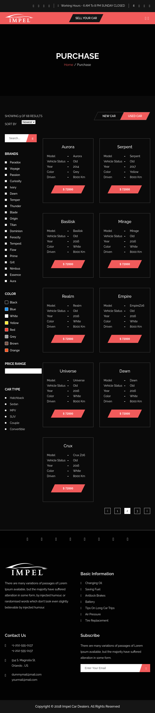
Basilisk (68, 221)
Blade (11, 212)
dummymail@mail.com (27, 674)
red (10, 329)
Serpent (124, 146)
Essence (13, 274)
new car (109, 116)
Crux (68, 445)
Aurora (68, 146)
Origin (11, 218)
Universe (68, 371)
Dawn (11, 193)
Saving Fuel (91, 589)
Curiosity (13, 181)
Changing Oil (91, 583)
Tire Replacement (94, 620)
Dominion (14, 231)
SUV (13, 416)
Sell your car (86, 18)
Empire (124, 296)
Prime (11, 256)
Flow (10, 249)
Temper (12, 199)
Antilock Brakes (93, 595)
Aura (10, 281)
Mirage (124, 221)
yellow (12, 323)
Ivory (10, 187)
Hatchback (17, 398)
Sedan (14, 404)
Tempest (13, 243)
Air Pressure (91, 614)
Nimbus (12, 268)
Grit (10, 262)
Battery (88, 601)
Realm (68, 296)
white (11, 316)
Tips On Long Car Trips (97, 608)
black (11, 302)
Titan (11, 224)
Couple (14, 422)
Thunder (13, 206)
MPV (13, 410)
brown (11, 343)
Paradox (13, 162)
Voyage (12, 168)
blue (10, 309)
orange (12, 350)
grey (10, 336)
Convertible (17, 429)
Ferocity (13, 237)
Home (68, 65)
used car (135, 116)
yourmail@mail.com (24, 679)
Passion (12, 174)
